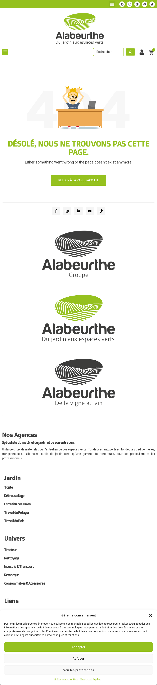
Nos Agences (19, 435)
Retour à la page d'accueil (78, 180)
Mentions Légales (90, 679)
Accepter (78, 647)
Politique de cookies (66, 679)
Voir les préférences (78, 670)
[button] (151, 615)
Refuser (78, 658)
